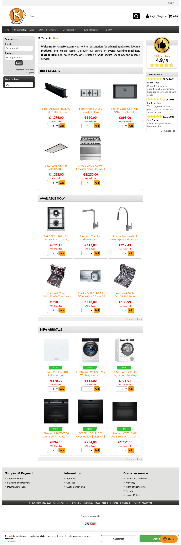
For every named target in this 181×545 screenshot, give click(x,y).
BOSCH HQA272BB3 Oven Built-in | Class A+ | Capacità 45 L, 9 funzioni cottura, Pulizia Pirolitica (90, 438)
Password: (10, 54)
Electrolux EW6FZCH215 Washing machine (90, 374)
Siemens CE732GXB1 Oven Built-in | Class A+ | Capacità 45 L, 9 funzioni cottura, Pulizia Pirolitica (125, 438)
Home (6, 30)
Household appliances (24, 30)
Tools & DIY (107, 30)
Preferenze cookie (90, 517)
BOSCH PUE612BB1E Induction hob (56, 374)
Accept (157, 538)
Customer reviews (75, 487)
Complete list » (134, 319)
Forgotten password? (24, 70)
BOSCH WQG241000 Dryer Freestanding (125, 374)
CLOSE (178, 535)
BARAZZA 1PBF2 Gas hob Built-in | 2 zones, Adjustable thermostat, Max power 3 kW (56, 241)
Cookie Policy (10, 541)
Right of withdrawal (136, 487)
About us (71, 479)
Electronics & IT (69, 30)
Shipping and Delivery (18, 483)
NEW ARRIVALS (51, 330)
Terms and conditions (137, 479)
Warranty (130, 483)
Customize (118, 538)
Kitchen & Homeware (47, 30)
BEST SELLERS (50, 72)
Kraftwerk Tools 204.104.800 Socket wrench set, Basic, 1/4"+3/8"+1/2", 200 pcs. (125, 298)
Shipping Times (15, 479)
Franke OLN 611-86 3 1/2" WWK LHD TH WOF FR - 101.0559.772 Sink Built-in (90, 298)
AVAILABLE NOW (52, 199)
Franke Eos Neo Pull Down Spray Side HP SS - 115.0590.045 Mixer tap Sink (124, 241)
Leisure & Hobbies (89, 30)
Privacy (129, 491)
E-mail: (8, 44)
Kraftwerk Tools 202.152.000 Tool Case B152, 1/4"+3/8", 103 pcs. (56, 298)
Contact (70, 483)
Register (30, 73)
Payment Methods (16, 487)
